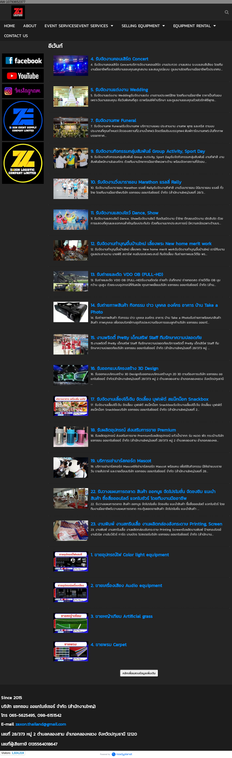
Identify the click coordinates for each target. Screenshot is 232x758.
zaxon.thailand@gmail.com (40, 724)
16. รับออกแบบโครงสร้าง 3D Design (124, 368)
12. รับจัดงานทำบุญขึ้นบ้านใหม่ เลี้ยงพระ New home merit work (151, 243)
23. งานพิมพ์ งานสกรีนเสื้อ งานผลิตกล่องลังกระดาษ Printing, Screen (156, 524)
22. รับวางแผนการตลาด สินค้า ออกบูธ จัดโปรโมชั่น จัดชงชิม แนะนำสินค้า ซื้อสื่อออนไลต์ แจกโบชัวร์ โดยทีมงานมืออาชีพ (153, 495)
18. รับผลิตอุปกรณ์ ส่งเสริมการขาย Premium (133, 430)
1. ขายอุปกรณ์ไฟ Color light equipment (130, 554)
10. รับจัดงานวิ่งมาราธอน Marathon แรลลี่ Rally (136, 182)
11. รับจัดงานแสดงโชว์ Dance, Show (124, 212)
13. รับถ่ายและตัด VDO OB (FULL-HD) (127, 274)
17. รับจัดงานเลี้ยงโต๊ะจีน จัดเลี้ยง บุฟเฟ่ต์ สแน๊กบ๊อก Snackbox (149, 399)
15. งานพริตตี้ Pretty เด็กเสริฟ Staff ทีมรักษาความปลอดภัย (146, 337)
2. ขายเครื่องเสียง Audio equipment (126, 585)
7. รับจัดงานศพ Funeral (113, 120)
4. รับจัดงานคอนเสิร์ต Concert (119, 58)
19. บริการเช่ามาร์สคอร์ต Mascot (121, 460)
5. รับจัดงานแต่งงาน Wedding (119, 89)
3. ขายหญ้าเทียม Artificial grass (121, 616)
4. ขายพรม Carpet (108, 644)
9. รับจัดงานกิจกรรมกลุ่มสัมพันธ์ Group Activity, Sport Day (148, 151)
